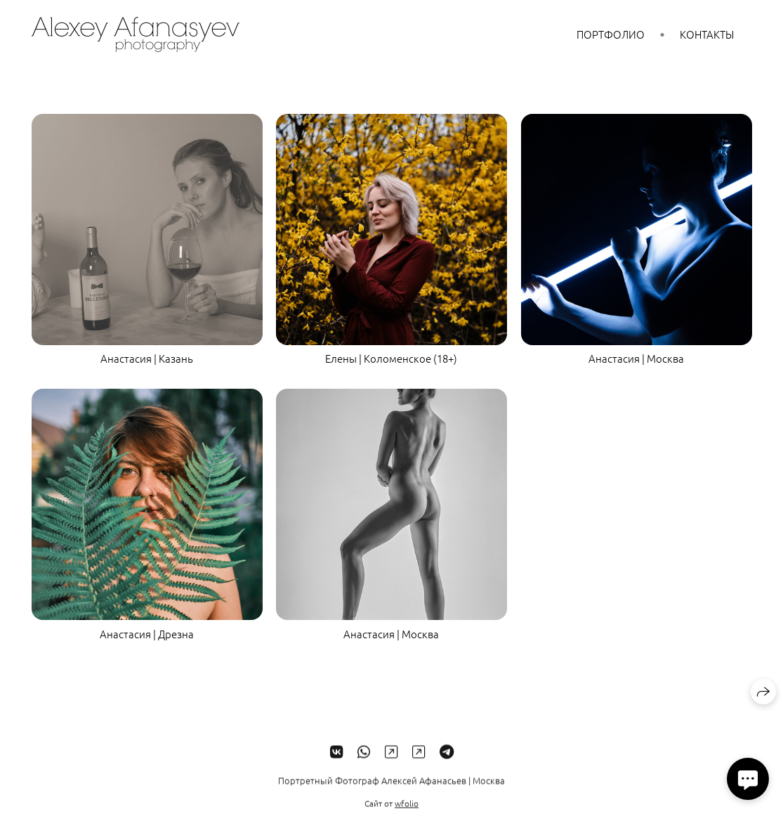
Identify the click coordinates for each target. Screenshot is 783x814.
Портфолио (611, 34)
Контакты (707, 34)
